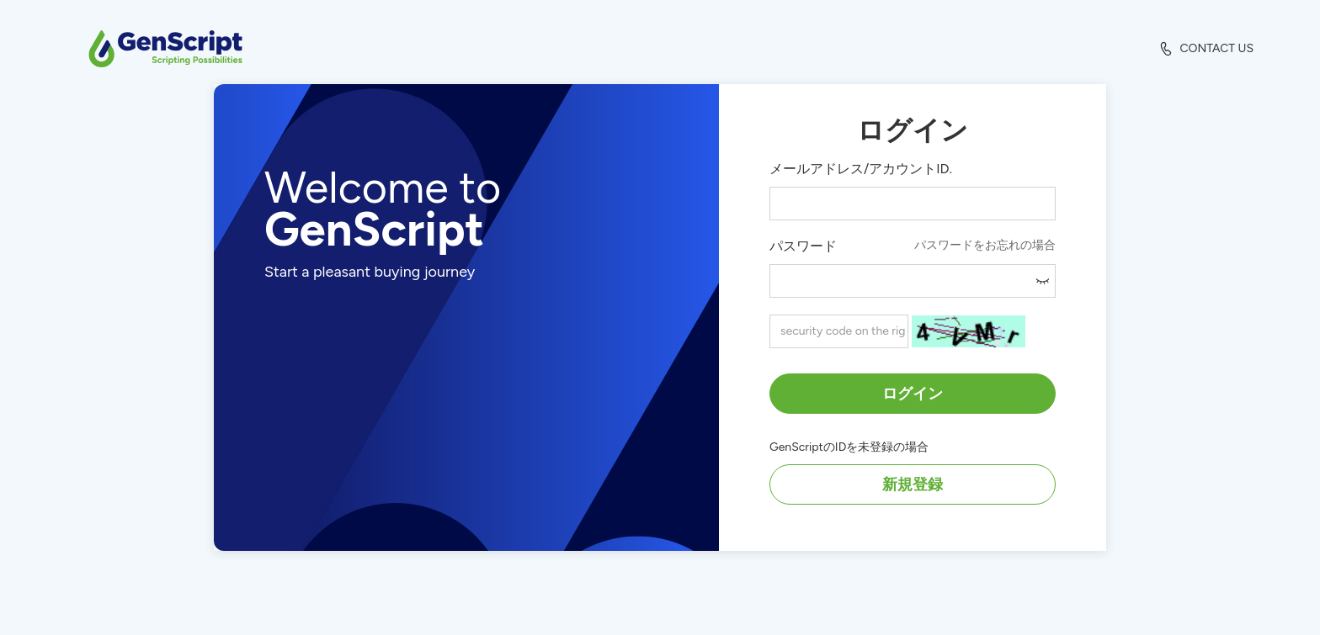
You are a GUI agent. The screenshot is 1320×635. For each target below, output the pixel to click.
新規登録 (912, 484)
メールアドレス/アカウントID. (860, 169)
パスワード (803, 246)
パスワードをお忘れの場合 (985, 245)
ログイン (912, 393)
